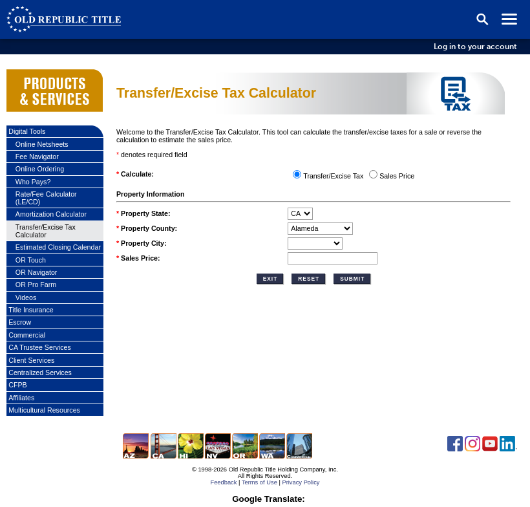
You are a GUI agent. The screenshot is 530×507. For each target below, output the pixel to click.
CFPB (17, 385)
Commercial (26, 335)
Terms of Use (259, 482)
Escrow (19, 322)
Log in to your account (475, 46)
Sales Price (396, 176)
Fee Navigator (37, 156)
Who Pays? (33, 182)
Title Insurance (31, 310)
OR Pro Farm (36, 284)
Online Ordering (40, 169)
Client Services (31, 360)
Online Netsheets (42, 144)
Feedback (223, 482)
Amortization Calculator (51, 214)
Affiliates (21, 398)
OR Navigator (37, 272)
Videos (26, 297)
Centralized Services (40, 372)
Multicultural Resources (44, 410)
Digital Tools (26, 131)
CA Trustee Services (39, 347)
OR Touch (31, 260)
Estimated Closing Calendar (58, 247)
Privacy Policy (300, 482)
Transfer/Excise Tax (333, 176)
